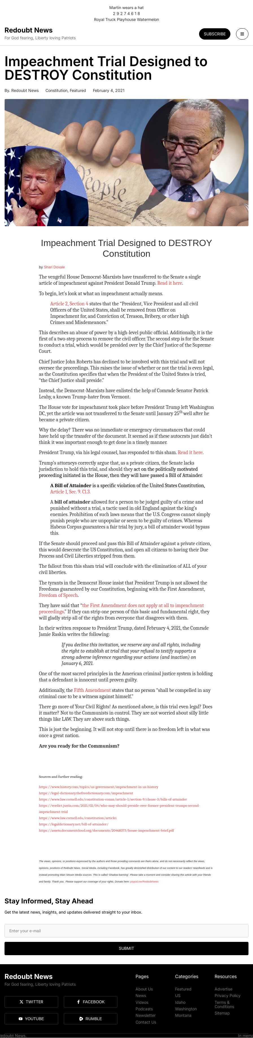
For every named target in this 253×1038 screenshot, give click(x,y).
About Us (144, 988)
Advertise (223, 988)
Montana (183, 1013)
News (141, 994)
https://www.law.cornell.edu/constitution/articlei (78, 818)
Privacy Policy (228, 994)
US (177, 994)
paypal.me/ (136, 881)
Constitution (56, 90)
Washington (186, 1007)
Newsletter (146, 1013)
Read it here (169, 283)
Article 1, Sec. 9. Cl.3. (70, 492)
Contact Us (146, 1019)
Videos (142, 1001)
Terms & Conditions (224, 1003)
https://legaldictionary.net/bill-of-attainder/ (73, 824)
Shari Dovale (54, 267)
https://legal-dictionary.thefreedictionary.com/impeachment (86, 793)
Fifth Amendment (92, 690)
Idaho (180, 1001)
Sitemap (222, 1011)
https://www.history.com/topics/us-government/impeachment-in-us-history (98, 787)
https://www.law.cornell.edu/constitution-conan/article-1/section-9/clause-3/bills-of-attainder (113, 799)
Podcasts (144, 1007)
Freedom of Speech (58, 595)
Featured (78, 90)
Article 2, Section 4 (70, 304)
